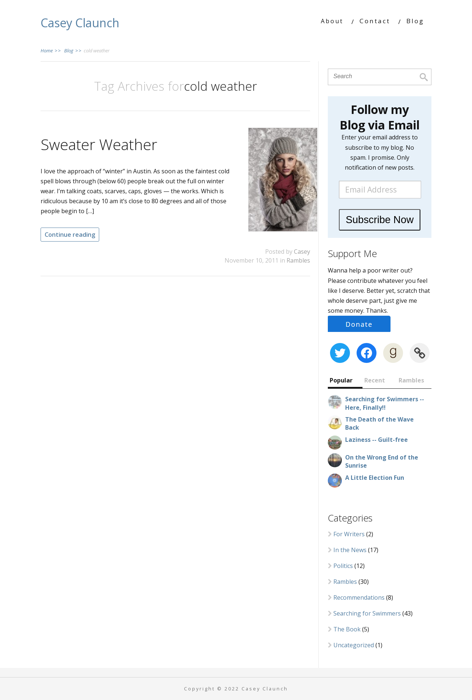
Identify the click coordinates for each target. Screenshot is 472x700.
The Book (347, 629)
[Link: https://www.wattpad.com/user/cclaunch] (420, 353)
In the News (350, 550)
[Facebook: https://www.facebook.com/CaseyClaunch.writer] (366, 353)
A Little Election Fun (374, 478)
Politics (343, 566)
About (332, 21)
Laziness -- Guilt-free (376, 440)
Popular (341, 380)
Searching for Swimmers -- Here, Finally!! (384, 403)
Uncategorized (353, 645)
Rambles (298, 260)
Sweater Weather (99, 144)
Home (51, 50)
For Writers (349, 534)
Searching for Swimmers (367, 613)
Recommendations (359, 597)
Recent (374, 380)
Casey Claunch (80, 23)
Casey (302, 251)
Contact (375, 21)
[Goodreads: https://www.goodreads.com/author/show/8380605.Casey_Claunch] (393, 353)
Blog (415, 21)
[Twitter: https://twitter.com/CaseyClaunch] (340, 353)
